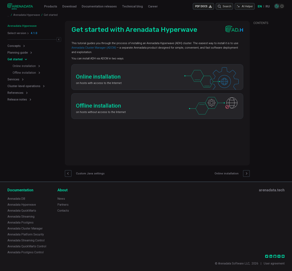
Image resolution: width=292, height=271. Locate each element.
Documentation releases (99, 6)
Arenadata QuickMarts (21, 210)
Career (153, 6)
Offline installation (24, 72)
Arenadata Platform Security (25, 234)
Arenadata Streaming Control (26, 240)
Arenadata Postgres (20, 222)
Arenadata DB (16, 198)
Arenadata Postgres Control (25, 252)
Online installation (24, 66)
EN (260, 6)
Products (50, 6)
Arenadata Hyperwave (22, 26)
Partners (63, 204)
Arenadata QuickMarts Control (26, 246)
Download (69, 6)
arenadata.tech (272, 190)
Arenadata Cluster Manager (25, 228)
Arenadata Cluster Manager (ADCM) (96, 47)
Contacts (63, 210)
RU (268, 6)
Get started (15, 59)
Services (13, 79)
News (61, 198)
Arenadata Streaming (20, 216)
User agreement (274, 263)
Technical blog (132, 6)
